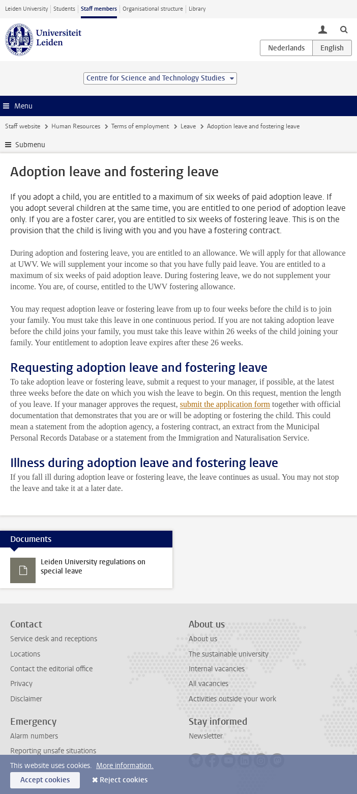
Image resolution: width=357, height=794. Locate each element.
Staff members (99, 9)
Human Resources (75, 126)
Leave (188, 126)
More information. (125, 766)
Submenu (30, 145)
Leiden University (26, 9)
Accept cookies (45, 780)
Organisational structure (153, 9)
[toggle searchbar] (344, 29)
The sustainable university (229, 654)
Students (64, 9)
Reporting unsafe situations (53, 751)
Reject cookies (123, 780)
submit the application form (225, 404)
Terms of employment (140, 126)
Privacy (21, 684)
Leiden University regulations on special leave (93, 566)
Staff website (22, 126)
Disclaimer (26, 699)
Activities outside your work (232, 699)
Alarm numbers (34, 736)
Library (197, 9)
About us (203, 639)
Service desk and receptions (53, 639)
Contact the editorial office (51, 669)
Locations (25, 654)
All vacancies (208, 684)
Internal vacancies (217, 669)
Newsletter (206, 736)
